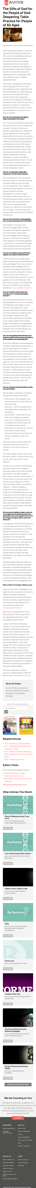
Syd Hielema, (8, 928)
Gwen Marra (8, 858)
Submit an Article (8, 1168)
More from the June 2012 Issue (18, 1084)
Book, (22, 856)
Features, (16, 996)
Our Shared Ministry (19, 891)
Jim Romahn (8, 1073)
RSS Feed (21, 1165)
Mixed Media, (16, 821)
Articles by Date (23, 1162)
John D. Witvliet (28, 45)
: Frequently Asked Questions (18, 744)
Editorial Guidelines (24, 1131)
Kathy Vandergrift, (18, 928)
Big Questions (23, 926)
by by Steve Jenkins (18, 853)
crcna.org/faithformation (21, 288)
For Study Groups (24, 996)
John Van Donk (9, 998)
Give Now (18, 1118)
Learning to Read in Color (14, 776)
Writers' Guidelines (24, 1146)
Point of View (23, 963)
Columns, (15, 926)
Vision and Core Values (25, 1140)
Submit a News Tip (8, 1159)
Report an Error (7, 1171)
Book (21, 821)
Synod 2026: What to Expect (15, 773)
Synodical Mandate (24, 1137)
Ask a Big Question (8, 1162)
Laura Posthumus (10, 893)
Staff (19, 1143)
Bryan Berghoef (10, 930)
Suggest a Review (8, 1165)
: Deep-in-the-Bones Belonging (18, 751)
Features (19, 45)
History (20, 1134)
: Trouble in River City (15, 759)
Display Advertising (9, 1128)
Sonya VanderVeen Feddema (13, 1036)
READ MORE (8, 828)
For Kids (26, 856)
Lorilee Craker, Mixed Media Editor (15, 823)
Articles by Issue (23, 1159)
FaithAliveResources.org (21, 675)
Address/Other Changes (10, 1178)
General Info (22, 1128)
